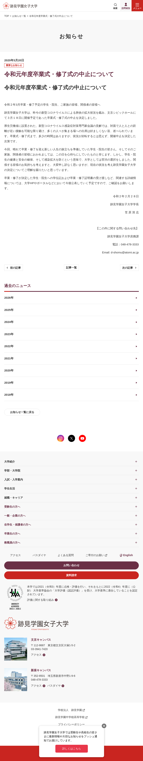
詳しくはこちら (71, 748)
